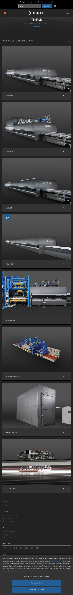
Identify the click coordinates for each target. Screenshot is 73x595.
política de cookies (56, 561)
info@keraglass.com (8, 531)
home (26, 23)
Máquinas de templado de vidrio (36, 41)
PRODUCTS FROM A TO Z (10, 521)
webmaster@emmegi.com (10, 538)
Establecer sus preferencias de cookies (36, 576)
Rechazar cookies (36, 583)
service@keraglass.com (9, 535)
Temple (46, 23)
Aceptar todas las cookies (37, 589)
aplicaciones (35, 23)
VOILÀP (4, 505)
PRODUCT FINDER (8, 518)
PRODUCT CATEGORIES (9, 515)
